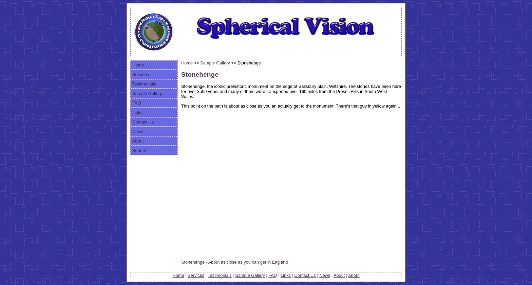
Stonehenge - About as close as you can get (223, 262)
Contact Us (143, 122)
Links (137, 112)
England (280, 262)
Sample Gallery (147, 93)
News (137, 131)
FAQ (136, 103)
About (138, 141)
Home (138, 65)
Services (140, 74)
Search (139, 150)
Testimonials (144, 84)
